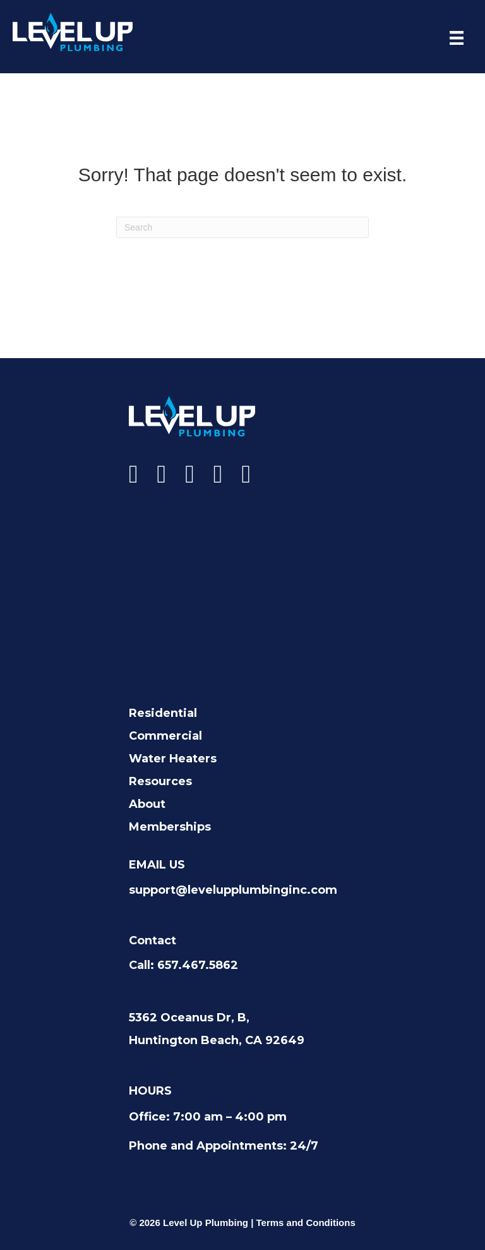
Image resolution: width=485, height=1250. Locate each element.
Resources (160, 781)
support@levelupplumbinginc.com (233, 890)
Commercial (165, 736)
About (147, 804)
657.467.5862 (197, 965)
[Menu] (456, 38)
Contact (152, 940)
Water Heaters (173, 759)
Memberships (170, 827)
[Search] (242, 227)
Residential (163, 713)
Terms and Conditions (306, 1222)
